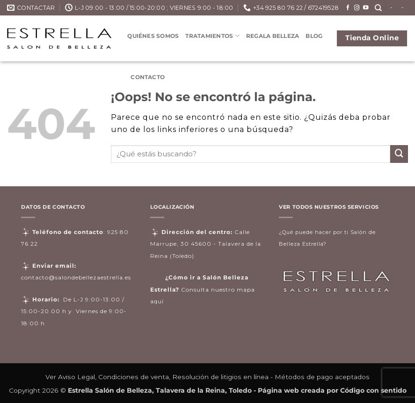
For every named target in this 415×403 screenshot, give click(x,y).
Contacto (148, 77)
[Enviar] (399, 154)
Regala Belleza (272, 35)
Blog (314, 35)
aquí (157, 301)
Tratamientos (212, 35)
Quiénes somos (153, 35)
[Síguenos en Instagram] (357, 8)
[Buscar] (378, 7)
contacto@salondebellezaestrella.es (76, 277)
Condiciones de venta (133, 377)
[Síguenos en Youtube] (366, 8)
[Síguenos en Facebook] (348, 8)
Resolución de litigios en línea (220, 377)
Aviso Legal (76, 377)
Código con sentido (373, 390)
